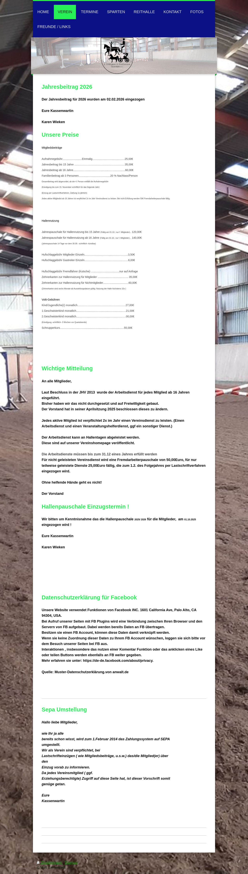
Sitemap (71, 863)
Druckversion (50, 863)
